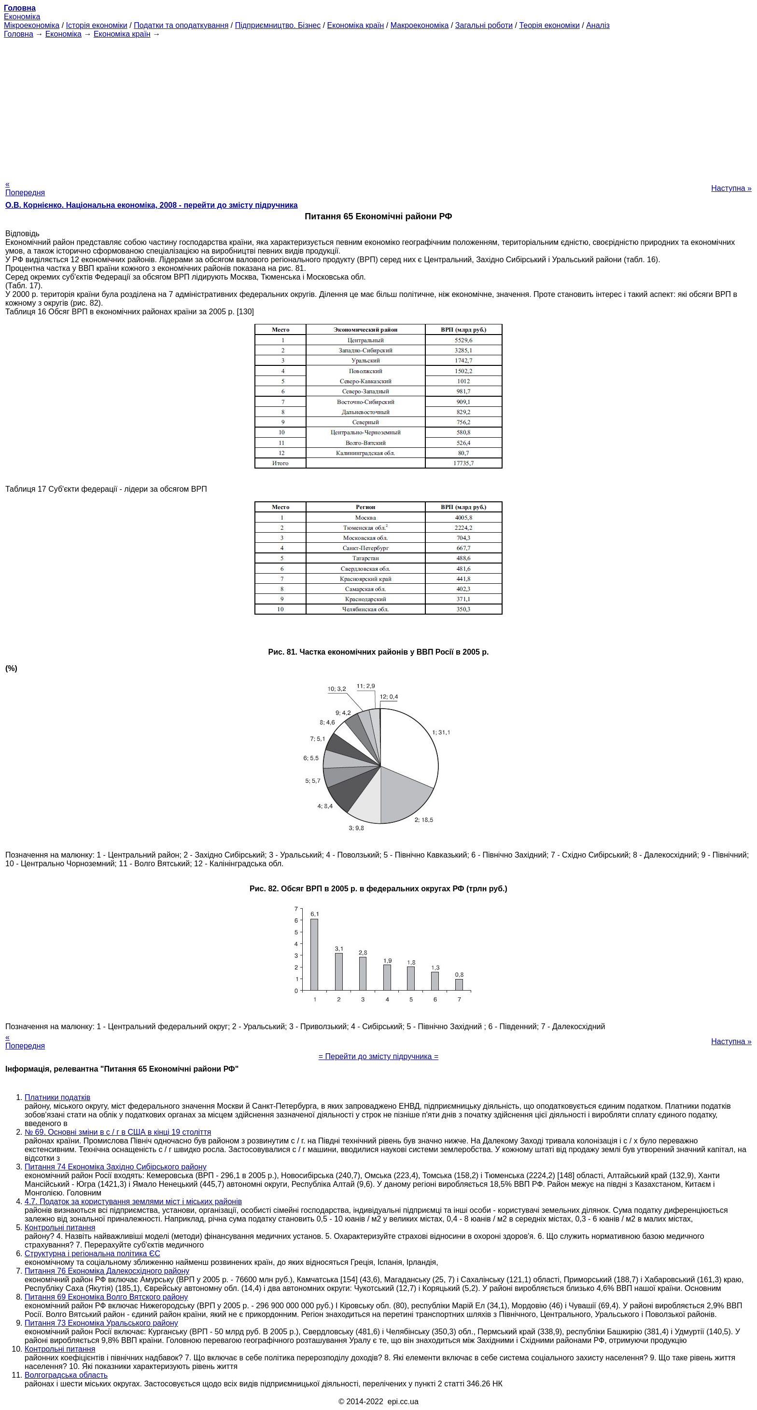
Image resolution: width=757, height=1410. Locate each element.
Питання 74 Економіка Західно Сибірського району (116, 1167)
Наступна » (731, 188)
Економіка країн (355, 25)
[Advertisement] (378, 106)
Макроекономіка (420, 25)
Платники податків (57, 1097)
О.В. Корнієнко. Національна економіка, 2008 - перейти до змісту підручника (151, 205)
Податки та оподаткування (181, 25)
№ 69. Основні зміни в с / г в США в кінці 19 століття (118, 1132)
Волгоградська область (66, 1375)
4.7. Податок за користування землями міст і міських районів (133, 1201)
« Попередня (25, 188)
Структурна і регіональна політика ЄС (92, 1253)
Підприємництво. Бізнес (278, 25)
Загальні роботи (484, 25)
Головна (18, 34)
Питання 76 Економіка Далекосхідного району (107, 1271)
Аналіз (598, 25)
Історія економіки (96, 25)
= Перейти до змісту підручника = (379, 1056)
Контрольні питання (60, 1227)
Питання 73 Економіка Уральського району (101, 1323)
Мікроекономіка (31, 25)
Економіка (22, 17)
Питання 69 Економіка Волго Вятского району (106, 1297)
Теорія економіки (549, 25)
